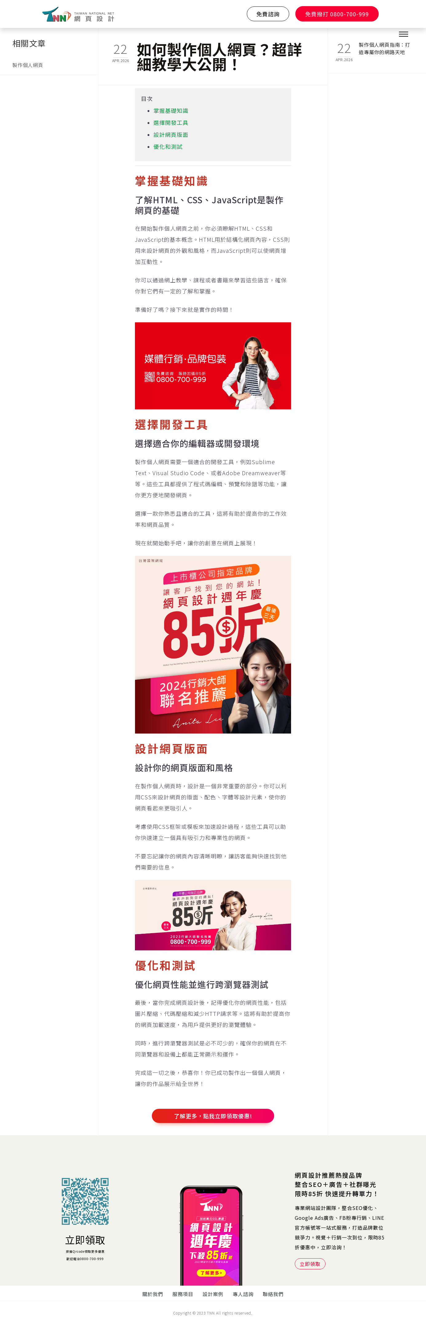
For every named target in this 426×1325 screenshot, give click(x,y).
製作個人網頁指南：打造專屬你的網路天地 (384, 48)
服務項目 (182, 1294)
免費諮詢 (268, 14)
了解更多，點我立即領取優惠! (213, 1116)
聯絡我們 (273, 1294)
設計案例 (213, 1294)
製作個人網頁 (27, 65)
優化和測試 (168, 146)
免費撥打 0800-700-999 (337, 14)
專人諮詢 (243, 1294)
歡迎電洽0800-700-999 (85, 1258)
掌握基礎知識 (170, 110)
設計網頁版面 (170, 134)
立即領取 (85, 1239)
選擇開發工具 (170, 122)
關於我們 (152, 1294)
